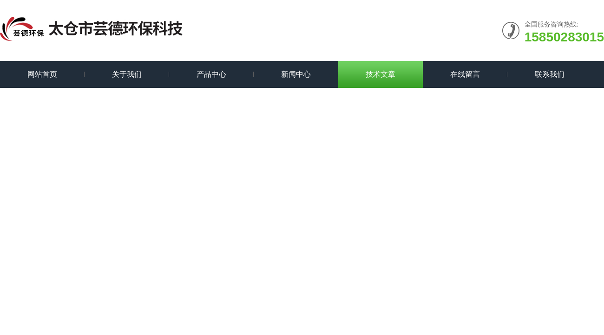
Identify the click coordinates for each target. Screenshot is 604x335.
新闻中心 (296, 74)
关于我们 (127, 74)
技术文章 (380, 74)
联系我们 (550, 74)
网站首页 (42, 74)
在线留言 (465, 74)
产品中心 (211, 74)
